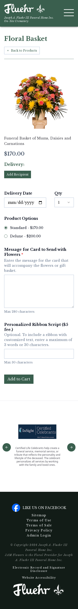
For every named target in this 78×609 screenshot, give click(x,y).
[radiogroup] (39, 232)
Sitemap (39, 515)
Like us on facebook (39, 508)
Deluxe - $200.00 (25, 236)
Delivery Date (18, 193)
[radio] (5, 227)
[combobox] (64, 202)
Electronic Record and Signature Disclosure (39, 569)
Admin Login (39, 535)
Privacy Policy (38, 530)
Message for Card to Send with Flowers (39, 260)
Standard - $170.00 (26, 228)
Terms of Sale (39, 525)
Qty (58, 193)
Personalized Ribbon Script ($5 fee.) (39, 334)
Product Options (21, 218)
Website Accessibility (39, 577)
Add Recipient (17, 174)
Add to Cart (18, 379)
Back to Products (22, 50)
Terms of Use (39, 520)
